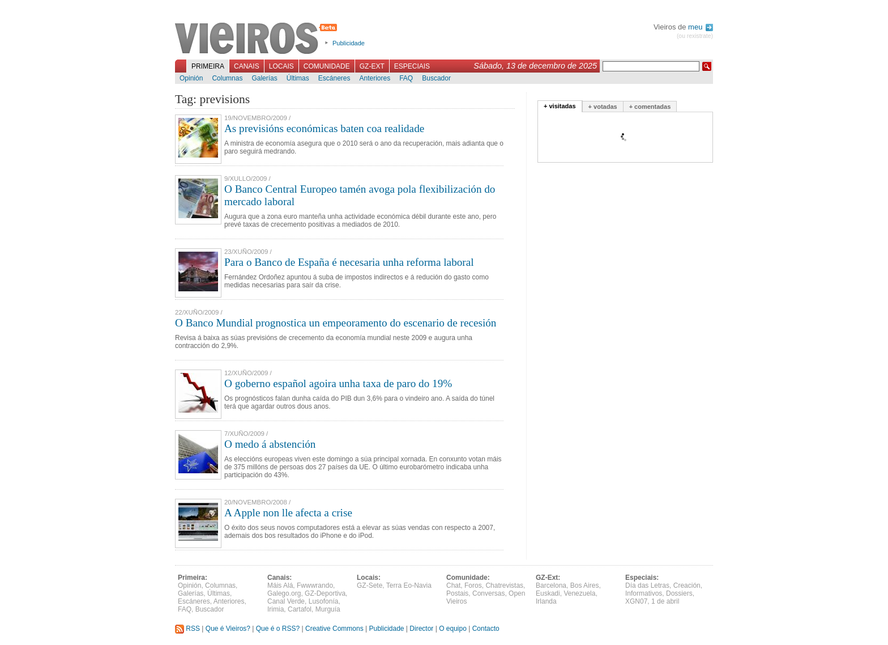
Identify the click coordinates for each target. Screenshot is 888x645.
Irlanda (546, 601)
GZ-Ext (372, 66)
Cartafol (299, 609)
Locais (281, 66)
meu (700, 27)
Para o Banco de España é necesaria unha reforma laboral (349, 262)
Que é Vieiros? (228, 629)
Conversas (488, 593)
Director (421, 629)
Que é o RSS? (278, 629)
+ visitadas (560, 106)
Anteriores (374, 78)
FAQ (406, 78)
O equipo (453, 629)
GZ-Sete (369, 585)
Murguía (327, 609)
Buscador (436, 78)
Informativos (643, 593)
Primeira (207, 66)
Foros (473, 585)
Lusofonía (324, 601)
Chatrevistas (504, 585)
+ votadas (602, 106)
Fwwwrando (315, 585)
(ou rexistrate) (695, 36)
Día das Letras (647, 585)
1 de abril (665, 601)
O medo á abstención (269, 444)
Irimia (275, 609)
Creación (687, 585)
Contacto (486, 629)
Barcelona (551, 585)
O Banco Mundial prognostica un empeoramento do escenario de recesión (335, 323)
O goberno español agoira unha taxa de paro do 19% (338, 383)
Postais (457, 593)
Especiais (412, 66)
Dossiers (679, 593)
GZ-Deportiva (325, 593)
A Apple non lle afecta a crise (288, 513)
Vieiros (258, 39)
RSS (187, 629)
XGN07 (636, 601)
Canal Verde (286, 601)
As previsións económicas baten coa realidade (324, 128)
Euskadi (548, 593)
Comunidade (327, 66)
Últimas (298, 78)
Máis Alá (280, 585)
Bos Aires (584, 585)
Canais (246, 66)
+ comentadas (650, 106)
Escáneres (334, 78)
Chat (453, 585)
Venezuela (579, 593)
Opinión (191, 78)
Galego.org (284, 593)
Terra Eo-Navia (409, 585)
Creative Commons (334, 629)
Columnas (227, 78)
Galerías (264, 78)
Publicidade (348, 43)
